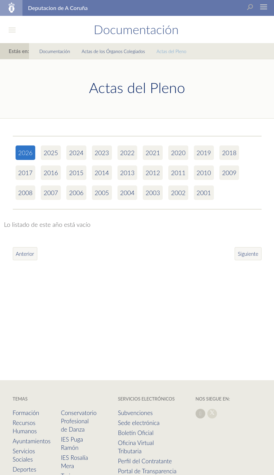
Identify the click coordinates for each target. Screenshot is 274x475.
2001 (204, 192)
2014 (102, 172)
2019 (204, 152)
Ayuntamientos (32, 441)
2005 (102, 192)
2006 (76, 192)
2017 (25, 172)
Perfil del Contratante (145, 461)
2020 (178, 152)
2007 (51, 192)
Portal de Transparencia (147, 471)
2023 (102, 152)
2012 (152, 172)
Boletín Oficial (135, 432)
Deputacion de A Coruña (58, 7)
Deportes (24, 469)
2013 (127, 172)
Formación (26, 412)
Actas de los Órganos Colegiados (113, 51)
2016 (51, 172)
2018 (229, 152)
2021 (152, 152)
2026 (25, 152)
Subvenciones (135, 412)
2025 (51, 152)
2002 (178, 192)
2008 (25, 192)
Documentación (54, 51)
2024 (76, 152)
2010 (204, 172)
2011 (178, 172)
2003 (152, 192)
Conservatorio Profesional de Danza (78, 421)
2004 (127, 192)
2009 (229, 172)
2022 (127, 152)
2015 (76, 172)
